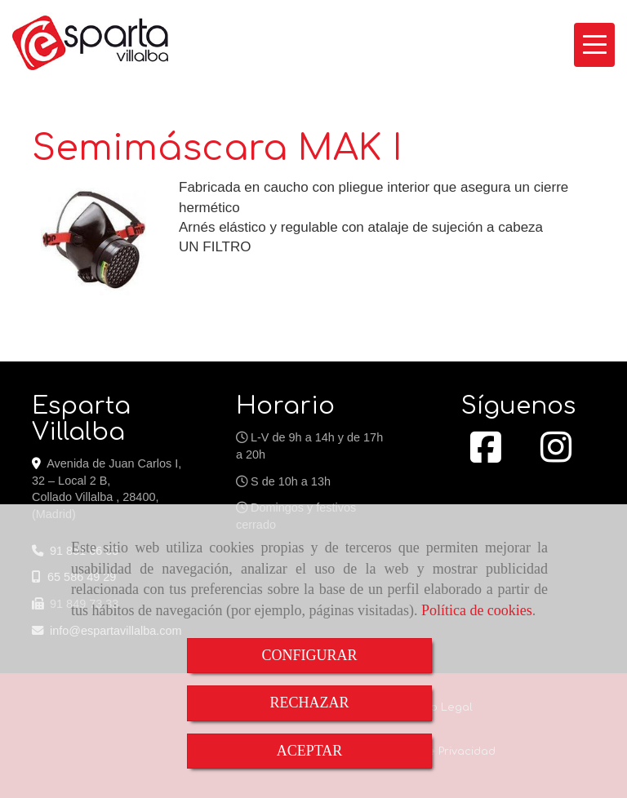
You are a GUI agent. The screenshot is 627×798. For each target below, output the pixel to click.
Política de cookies (476, 610)
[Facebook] (486, 456)
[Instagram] (556, 456)
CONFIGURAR (309, 655)
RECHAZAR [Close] (309, 702)
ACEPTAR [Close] (310, 751)
